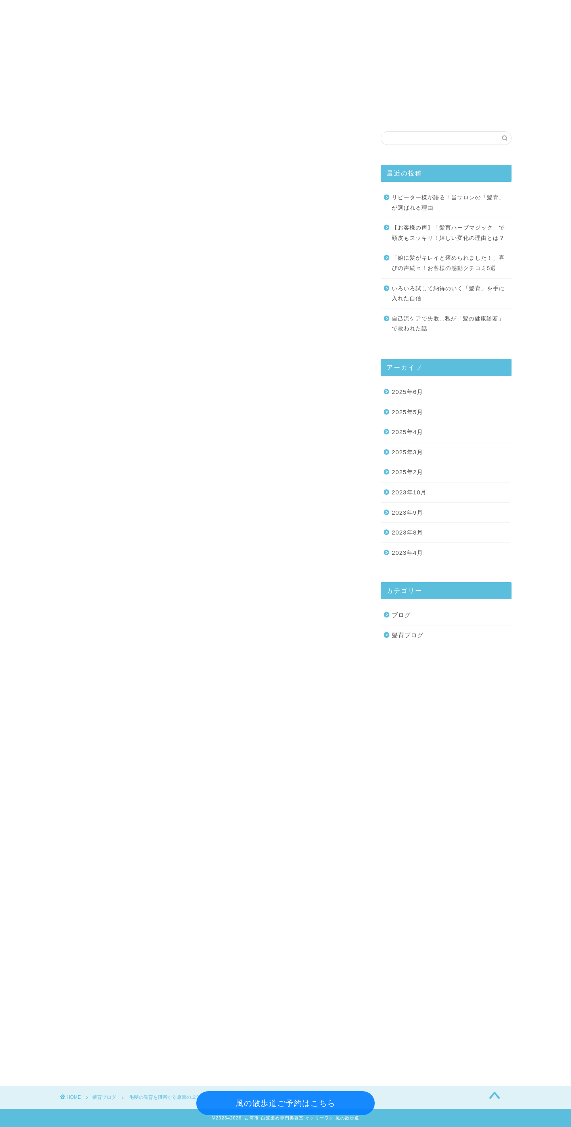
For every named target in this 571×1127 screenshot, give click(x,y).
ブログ (401, 615)
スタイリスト (192, 111)
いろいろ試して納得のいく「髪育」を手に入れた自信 (448, 294)
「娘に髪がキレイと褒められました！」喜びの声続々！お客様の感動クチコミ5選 (448, 263)
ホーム (85, 111)
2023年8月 (407, 532)
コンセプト (256, 111)
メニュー (133, 111)
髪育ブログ (367, 111)
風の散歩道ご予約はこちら (285, 1103)
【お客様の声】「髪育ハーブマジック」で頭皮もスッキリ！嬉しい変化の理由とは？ (448, 233)
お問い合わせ (474, 111)
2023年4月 (407, 553)
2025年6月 (407, 392)
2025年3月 (407, 452)
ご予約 (418, 111)
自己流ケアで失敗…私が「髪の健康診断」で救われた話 (448, 324)
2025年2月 (407, 472)
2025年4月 (407, 432)
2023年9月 (407, 512)
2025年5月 (407, 412)
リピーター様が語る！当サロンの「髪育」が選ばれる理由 (448, 203)
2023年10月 (409, 492)
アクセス (311, 111)
